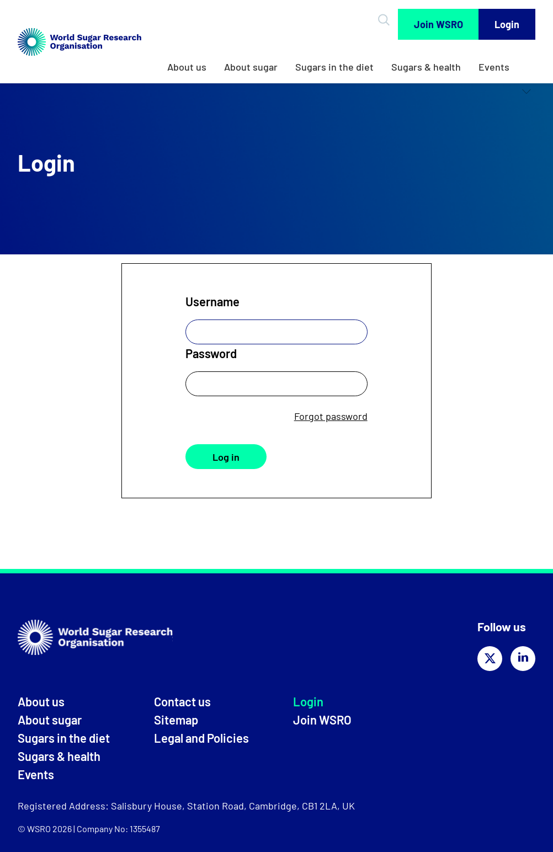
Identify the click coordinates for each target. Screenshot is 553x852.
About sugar (251, 67)
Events (493, 67)
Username (212, 301)
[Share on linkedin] (523, 658)
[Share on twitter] (489, 658)
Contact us (182, 701)
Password (211, 353)
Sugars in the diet (334, 67)
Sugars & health (426, 67)
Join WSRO (438, 24)
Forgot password (331, 416)
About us (186, 67)
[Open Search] (386, 20)
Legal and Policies (201, 738)
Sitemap (176, 719)
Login (506, 24)
